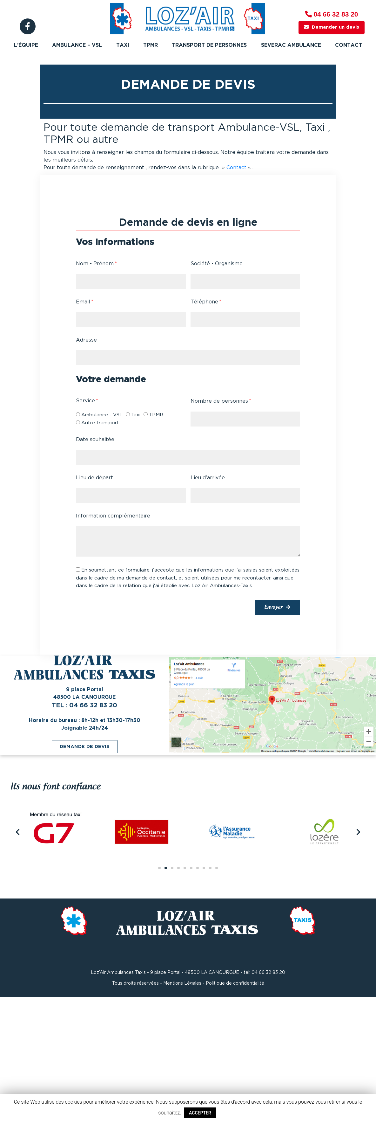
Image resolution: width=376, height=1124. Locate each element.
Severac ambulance (291, 45)
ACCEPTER (200, 1112)
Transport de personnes (209, 45)
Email (83, 302)
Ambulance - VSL (102, 415)
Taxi (122, 45)
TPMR (150, 45)
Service (85, 401)
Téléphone (204, 302)
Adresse (86, 340)
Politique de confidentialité (235, 983)
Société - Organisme (217, 263)
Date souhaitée (95, 439)
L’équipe (26, 45)
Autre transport (100, 423)
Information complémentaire (113, 516)
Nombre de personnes (219, 401)
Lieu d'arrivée (208, 477)
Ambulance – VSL (77, 45)
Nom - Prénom (95, 263)
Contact (348, 45)
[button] (84, 746)
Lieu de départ (94, 477)
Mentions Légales (182, 983)
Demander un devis (331, 26)
